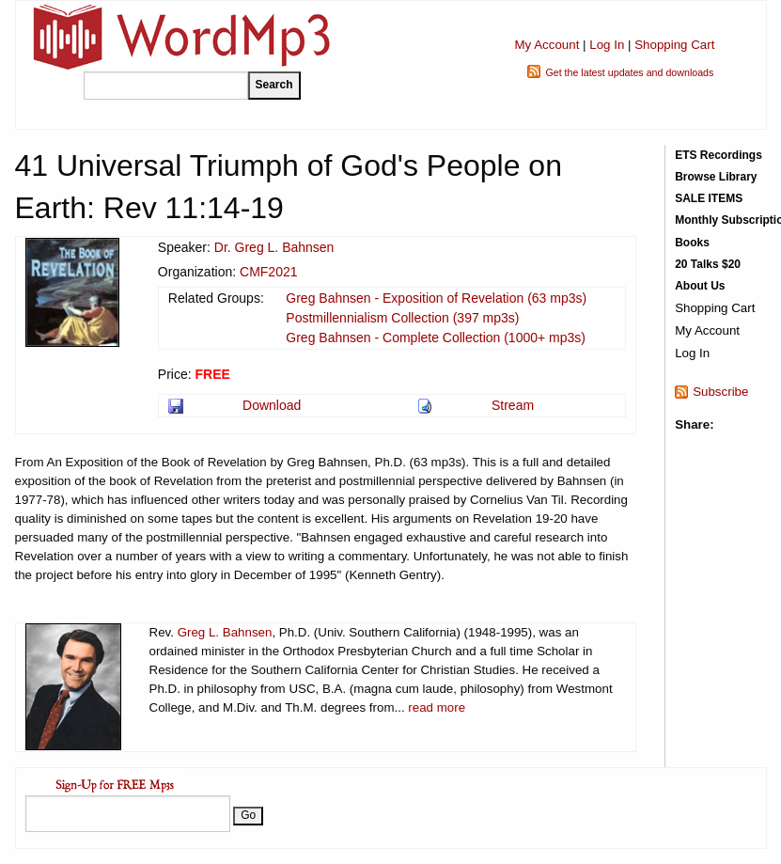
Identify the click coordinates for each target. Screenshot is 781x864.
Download (271, 405)
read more (436, 707)
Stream (513, 405)
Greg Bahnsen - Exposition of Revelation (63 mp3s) (436, 298)
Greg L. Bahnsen (225, 632)
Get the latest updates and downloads (629, 72)
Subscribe (720, 392)
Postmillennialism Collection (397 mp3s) (402, 317)
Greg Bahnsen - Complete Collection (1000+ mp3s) (436, 337)
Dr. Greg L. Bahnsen (274, 247)
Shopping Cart (674, 45)
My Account (546, 45)
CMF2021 (268, 271)
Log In (606, 45)
